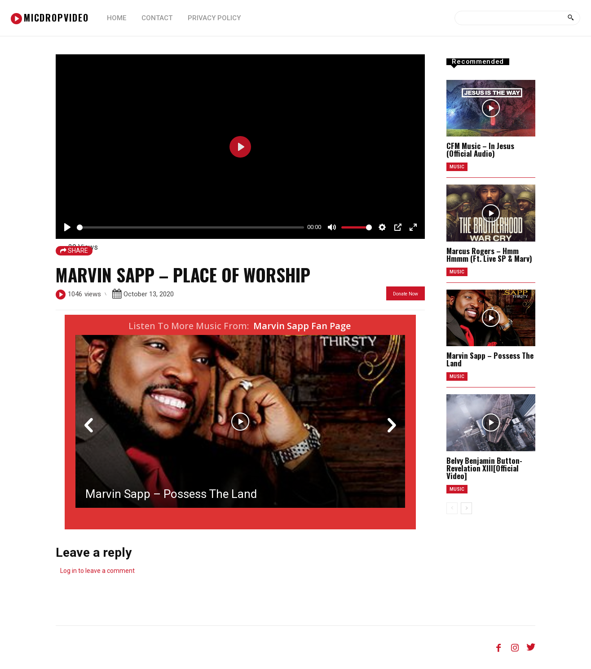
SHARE (74, 250)
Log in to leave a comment (97, 570)
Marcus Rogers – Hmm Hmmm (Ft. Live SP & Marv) (489, 254)
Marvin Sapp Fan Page (302, 326)
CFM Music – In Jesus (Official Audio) (480, 149)
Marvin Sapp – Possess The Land (171, 494)
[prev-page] (452, 508)
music (457, 166)
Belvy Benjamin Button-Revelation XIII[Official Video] (484, 468)
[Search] (570, 18)
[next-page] (466, 508)
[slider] (190, 227)
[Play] (67, 227)
